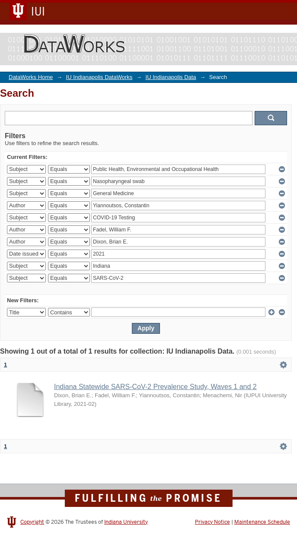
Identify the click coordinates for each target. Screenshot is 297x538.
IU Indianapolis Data (171, 77)
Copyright (32, 522)
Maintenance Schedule (262, 522)
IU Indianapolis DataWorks (99, 77)
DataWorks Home (31, 77)
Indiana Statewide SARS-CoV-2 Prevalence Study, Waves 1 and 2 (155, 386)
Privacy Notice (212, 522)
